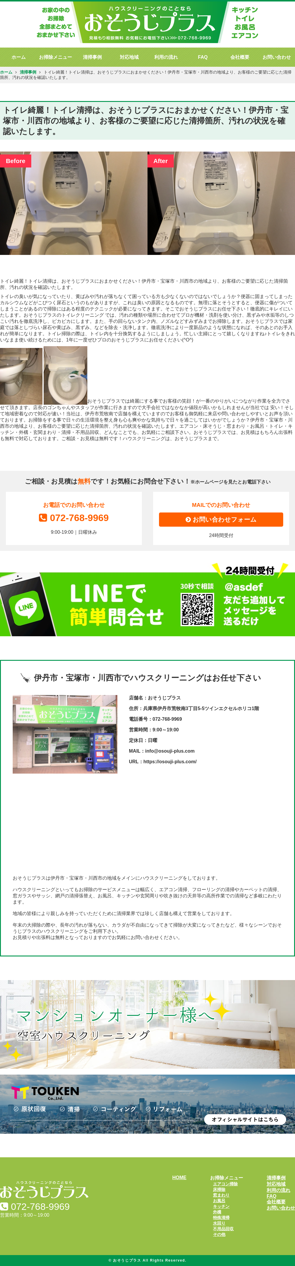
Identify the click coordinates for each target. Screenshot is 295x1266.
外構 (217, 1212)
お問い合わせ (277, 57)
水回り (219, 1223)
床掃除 (219, 1189)
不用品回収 (223, 1228)
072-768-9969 (74, 517)
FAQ (203, 57)
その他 (219, 1234)
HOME (179, 1177)
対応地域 (129, 57)
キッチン (221, 1206)
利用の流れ (166, 57)
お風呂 (219, 1200)
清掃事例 (92, 57)
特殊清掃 (221, 1217)
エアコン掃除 (225, 1184)
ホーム (19, 57)
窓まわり (221, 1195)
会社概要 (239, 57)
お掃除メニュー (55, 57)
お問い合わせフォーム (221, 519)
